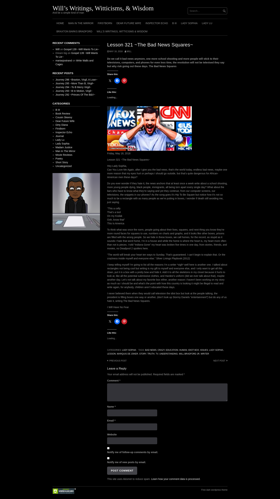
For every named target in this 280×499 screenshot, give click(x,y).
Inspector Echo (157, 23)
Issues (204, 350)
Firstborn (105, 23)
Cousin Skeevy (64, 117)
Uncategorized (64, 166)
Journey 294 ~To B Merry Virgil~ (73, 87)
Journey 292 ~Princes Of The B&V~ (75, 94)
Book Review (63, 113)
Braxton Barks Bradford (74, 31)
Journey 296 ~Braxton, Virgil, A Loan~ (77, 79)
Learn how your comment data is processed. (175, 479)
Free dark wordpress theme (214, 490)
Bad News (150, 350)
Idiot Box (193, 350)
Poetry (59, 158)
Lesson (111, 354)
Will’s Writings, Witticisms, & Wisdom (103, 8)
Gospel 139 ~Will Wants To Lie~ (81, 49)
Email (111, 420)
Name (111, 406)
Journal (60, 136)
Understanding (168, 354)
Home (60, 23)
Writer (205, 354)
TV (157, 354)
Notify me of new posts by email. (126, 462)
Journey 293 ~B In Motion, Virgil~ (74, 90)
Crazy (161, 350)
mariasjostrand (64, 60)
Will (129, 51)
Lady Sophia (189, 23)
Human (183, 350)
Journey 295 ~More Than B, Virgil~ (75, 83)
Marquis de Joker (127, 354)
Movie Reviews (64, 154)
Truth (150, 354)
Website (112, 434)
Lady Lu (207, 23)
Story (142, 354)
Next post (219, 361)
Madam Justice (64, 147)
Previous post (118, 361)
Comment (113, 380)
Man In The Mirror (80, 23)
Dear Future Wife (128, 23)
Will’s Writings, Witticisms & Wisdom (122, 31)
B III (174, 23)
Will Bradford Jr (189, 354)
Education (172, 350)
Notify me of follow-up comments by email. (132, 452)
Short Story (62, 162)
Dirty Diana (62, 124)
